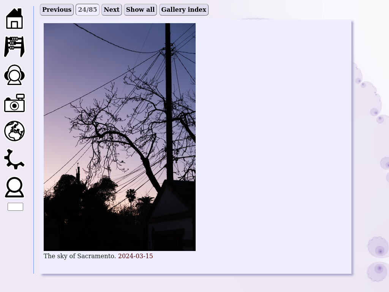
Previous (56, 9)
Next (112, 9)
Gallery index (183, 9)
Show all (140, 9)
